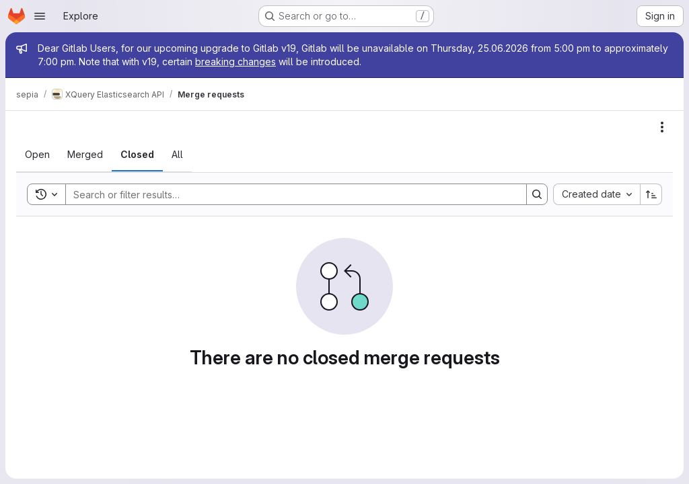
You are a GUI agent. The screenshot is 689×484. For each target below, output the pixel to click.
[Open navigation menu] (39, 16)
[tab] (37, 154)
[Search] (289, 194)
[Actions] (662, 127)
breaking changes (235, 61)
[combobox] (596, 194)
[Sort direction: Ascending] (651, 194)
